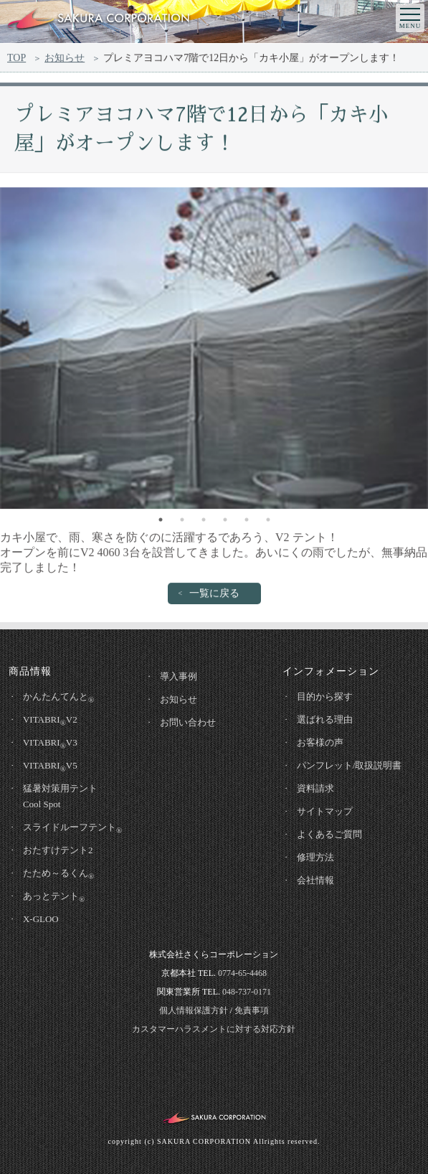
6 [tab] (268, 522)
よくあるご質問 (329, 834)
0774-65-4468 (242, 973)
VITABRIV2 (50, 720)
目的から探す (325, 696)
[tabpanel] (214, 351)
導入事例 (178, 676)
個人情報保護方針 (193, 1010)
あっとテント (54, 897)
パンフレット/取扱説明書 (349, 765)
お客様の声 (320, 742)
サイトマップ (325, 811)
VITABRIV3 (50, 743)
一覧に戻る (214, 596)
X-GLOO (41, 919)
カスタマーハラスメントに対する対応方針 (213, 1029)
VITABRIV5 (50, 766)
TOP (16, 60)
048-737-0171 (246, 992)
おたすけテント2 (58, 850)
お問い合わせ (188, 722)
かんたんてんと (58, 697)
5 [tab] (246, 522)
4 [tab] (225, 522)
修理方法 (315, 857)
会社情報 (315, 880)
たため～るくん (58, 874)
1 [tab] (160, 522)
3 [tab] (203, 522)
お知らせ (64, 60)
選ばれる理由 (325, 719)
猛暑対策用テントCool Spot (60, 796)
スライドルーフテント (72, 828)
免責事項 (251, 1010)
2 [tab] (182, 522)
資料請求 (315, 788)
